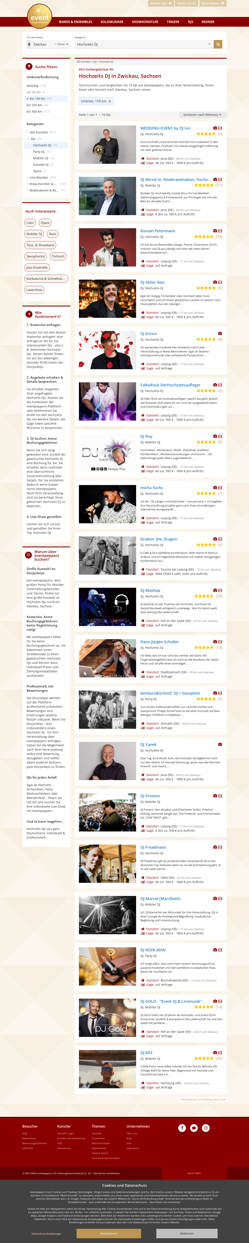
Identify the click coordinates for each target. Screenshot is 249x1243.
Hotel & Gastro (100, 1153)
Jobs (129, 1143)
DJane (45, 222)
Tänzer (173, 22)
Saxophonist (35, 256)
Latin (30, 222)
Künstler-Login (65, 1133)
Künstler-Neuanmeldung (71, 1138)
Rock (52, 234)
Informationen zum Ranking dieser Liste (203, 1099)
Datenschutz (29, 1138)
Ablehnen (187, 1233)
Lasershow (34, 290)
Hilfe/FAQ (27, 1148)
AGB (24, 1133)
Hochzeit (96, 1133)
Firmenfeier (98, 1138)
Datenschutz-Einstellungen (46, 1233)
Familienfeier (99, 1148)
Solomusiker (112, 22)
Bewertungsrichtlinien (34, 1143)
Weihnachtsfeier (101, 1143)
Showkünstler (145, 22)
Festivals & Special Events (106, 1158)
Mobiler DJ (34, 234)
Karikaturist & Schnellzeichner (47, 278)
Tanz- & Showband (40, 245)
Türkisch (58, 256)
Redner (208, 22)
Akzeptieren (108, 1233)
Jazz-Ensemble (37, 267)
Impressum (133, 1148)
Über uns (132, 1133)
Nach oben (194, 1173)
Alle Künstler (84, 61)
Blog (129, 1138)
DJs (190, 22)
